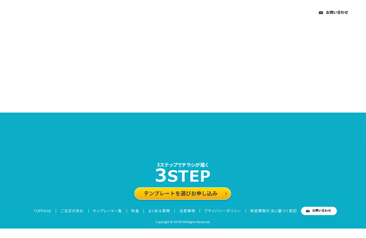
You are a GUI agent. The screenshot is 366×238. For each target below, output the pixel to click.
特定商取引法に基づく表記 (270, 219)
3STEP (39, 13)
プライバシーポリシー (219, 219)
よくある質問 (256, 13)
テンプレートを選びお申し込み (183, 200)
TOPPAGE (110, 13)
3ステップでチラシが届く (183, 165)
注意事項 (290, 13)
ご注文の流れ (147, 13)
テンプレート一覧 (192, 13)
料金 (226, 13)
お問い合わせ (337, 12)
